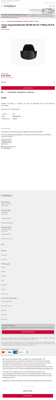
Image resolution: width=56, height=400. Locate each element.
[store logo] (10, 6)
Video (2, 280)
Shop (2, 244)
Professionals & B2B (6, 301)
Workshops (4, 314)
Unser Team (4, 259)
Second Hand (4, 293)
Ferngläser (4, 285)
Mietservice (4, 319)
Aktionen (3, 267)
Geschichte (4, 255)
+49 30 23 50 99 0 (5, 2)
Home (2, 21)
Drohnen (3, 289)
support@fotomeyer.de (7, 223)
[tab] (28, 98)
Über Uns (3, 250)
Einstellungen (27, 391)
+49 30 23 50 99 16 (6, 234)
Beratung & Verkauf (6, 305)
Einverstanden (27, 395)
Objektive (3, 276)
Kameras (3, 271)
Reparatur (3, 310)
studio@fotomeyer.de (6, 238)
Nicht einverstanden (27, 386)
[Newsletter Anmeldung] (28, 332)
